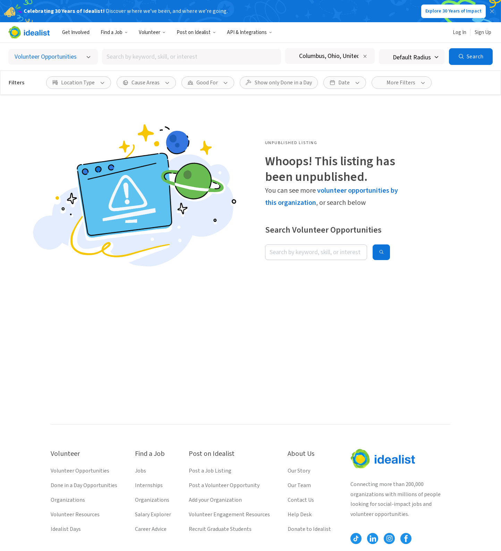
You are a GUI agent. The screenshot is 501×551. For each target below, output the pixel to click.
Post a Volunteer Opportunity (224, 485)
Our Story (299, 471)
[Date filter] (344, 82)
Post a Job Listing (210, 471)
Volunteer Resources (75, 514)
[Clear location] (365, 56)
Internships (149, 485)
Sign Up (483, 32)
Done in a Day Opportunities (84, 485)
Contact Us (301, 500)
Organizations (68, 500)
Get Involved (76, 32)
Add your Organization (215, 500)
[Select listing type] (53, 57)
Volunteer (152, 32)
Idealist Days (66, 529)
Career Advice (151, 529)
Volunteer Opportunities (80, 471)
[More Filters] (402, 82)
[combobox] (191, 56)
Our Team (299, 485)
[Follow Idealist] (356, 538)
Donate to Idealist (309, 529)
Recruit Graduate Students (220, 529)
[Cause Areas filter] (146, 82)
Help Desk (300, 514)
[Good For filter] (207, 82)
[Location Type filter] (78, 82)
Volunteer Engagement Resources (229, 514)
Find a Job (114, 32)
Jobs (140, 471)
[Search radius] (412, 56)
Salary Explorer (153, 514)
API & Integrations (249, 32)
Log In (459, 32)
